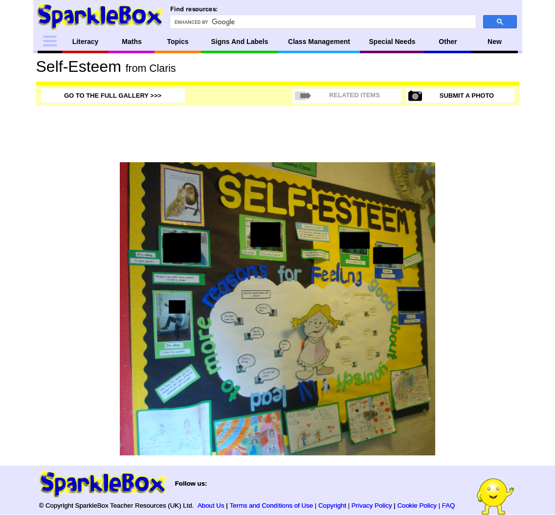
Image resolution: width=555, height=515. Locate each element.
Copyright (332, 505)
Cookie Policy (417, 505)
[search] (322, 22)
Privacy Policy (372, 505)
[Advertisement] (480, 308)
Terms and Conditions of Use (271, 505)
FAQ (448, 505)
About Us (211, 505)
